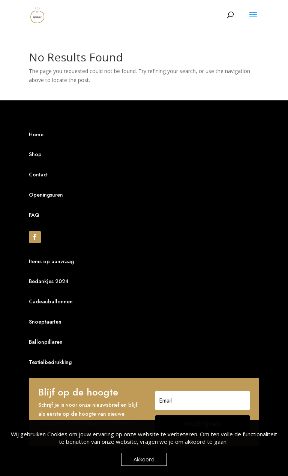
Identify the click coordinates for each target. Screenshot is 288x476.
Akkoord (144, 459)
